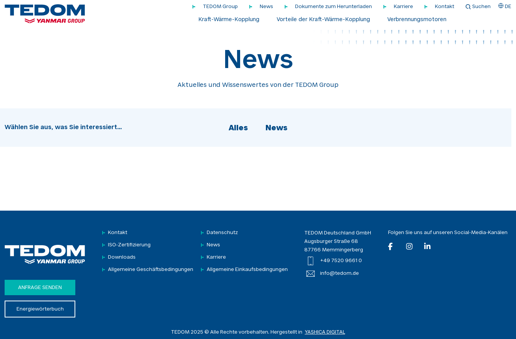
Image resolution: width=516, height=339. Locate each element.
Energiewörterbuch (40, 309)
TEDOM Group (220, 6)
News (266, 6)
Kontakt (444, 6)
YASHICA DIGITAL (325, 332)
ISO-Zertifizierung (129, 245)
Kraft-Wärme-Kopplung (228, 20)
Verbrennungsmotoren (416, 20)
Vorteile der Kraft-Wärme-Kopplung (323, 20)
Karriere (403, 6)
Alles (238, 128)
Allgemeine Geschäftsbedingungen (150, 269)
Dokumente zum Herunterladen (333, 6)
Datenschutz (222, 232)
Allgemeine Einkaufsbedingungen (247, 269)
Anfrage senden (40, 287)
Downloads (122, 257)
